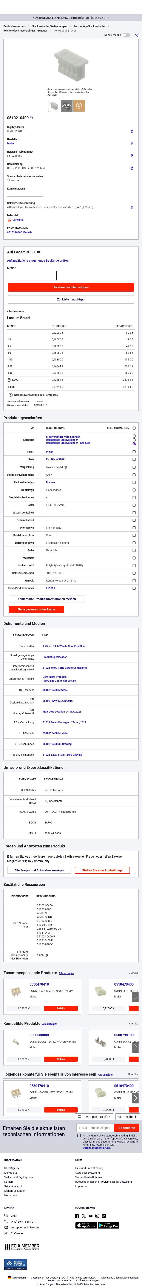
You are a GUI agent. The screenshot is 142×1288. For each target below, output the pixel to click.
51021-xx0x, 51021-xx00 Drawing (62, 754)
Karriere (8, 1181)
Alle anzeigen (66, 973)
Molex (10, 143)
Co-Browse (13, 1234)
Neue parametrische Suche (36, 609)
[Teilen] (136, 35)
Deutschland (17, 1277)
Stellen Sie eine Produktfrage (102, 870)
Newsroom (10, 1195)
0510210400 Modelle (19, 232)
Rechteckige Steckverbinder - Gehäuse (25, 30)
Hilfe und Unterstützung (89, 1168)
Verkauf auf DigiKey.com (18, 1177)
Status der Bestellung (87, 1172)
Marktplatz (10, 1172)
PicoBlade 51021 (56, 459)
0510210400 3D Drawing (57, 744)
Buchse (50, 482)
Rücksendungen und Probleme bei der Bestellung (103, 1181)
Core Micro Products (54, 676)
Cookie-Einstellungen (87, 1280)
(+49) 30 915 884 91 (19, 1222)
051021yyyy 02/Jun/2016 (58, 700)
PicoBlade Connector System (59, 680)
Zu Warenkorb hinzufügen (71, 287)
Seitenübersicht (13, 1186)
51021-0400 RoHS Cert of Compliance (65, 667)
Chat (10, 1216)
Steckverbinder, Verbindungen (49, 26)
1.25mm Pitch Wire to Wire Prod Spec (64, 646)
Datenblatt (15, 219)
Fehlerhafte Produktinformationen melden (47, 599)
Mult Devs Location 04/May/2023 (62, 711)
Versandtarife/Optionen (89, 1177)
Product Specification (55, 657)
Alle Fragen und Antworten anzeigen (39, 870)
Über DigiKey (11, 1168)
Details (61, 1008)
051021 (50, 588)
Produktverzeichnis (14, 26)
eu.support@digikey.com (22, 1228)
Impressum (81, 1186)
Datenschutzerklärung (96, 1147)
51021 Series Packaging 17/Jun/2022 (64, 722)
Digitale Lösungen (14, 1190)
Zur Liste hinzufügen (71, 299)
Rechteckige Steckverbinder (89, 26)
